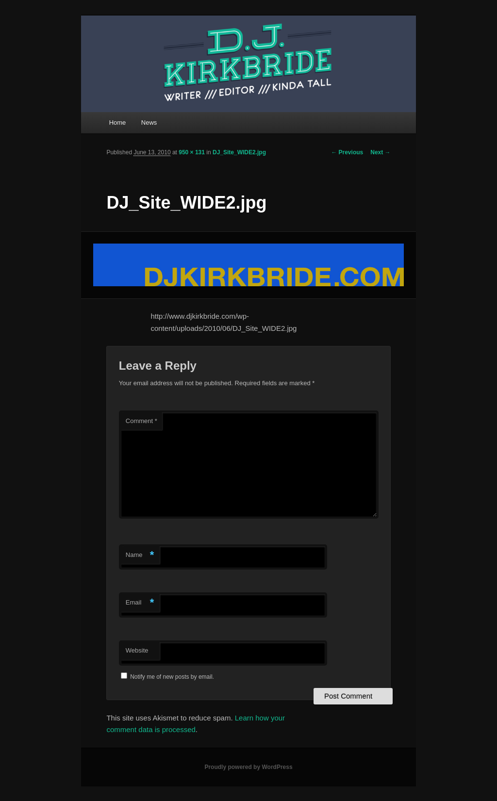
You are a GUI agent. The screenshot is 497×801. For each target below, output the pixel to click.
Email (140, 603)
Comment (141, 421)
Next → (380, 152)
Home (117, 122)
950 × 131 (192, 152)
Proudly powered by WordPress (248, 767)
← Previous (347, 152)
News (149, 122)
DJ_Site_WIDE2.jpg (239, 152)
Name (140, 555)
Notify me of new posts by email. (172, 676)
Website (137, 650)
